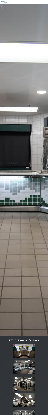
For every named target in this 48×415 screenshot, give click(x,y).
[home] (4, 2)
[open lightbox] (24, 351)
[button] (46, 2)
